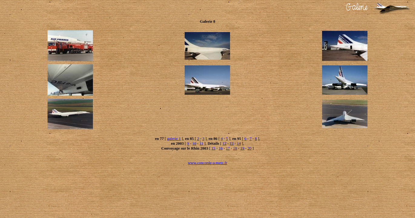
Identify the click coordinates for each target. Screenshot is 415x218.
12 (224, 143)
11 (201, 143)
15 (214, 148)
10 (194, 143)
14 (239, 143)
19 (242, 148)
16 (220, 148)
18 (235, 148)
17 (228, 148)
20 (250, 148)
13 (232, 143)
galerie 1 (174, 138)
